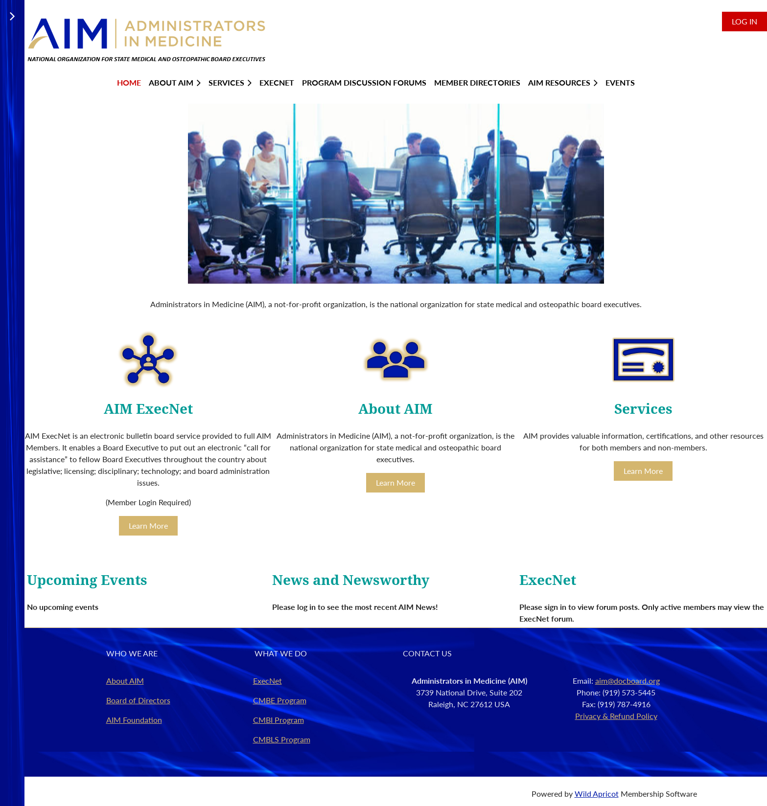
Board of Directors (138, 700)
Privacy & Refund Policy (616, 715)
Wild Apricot (597, 793)
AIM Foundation (134, 719)
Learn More (148, 525)
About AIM (125, 680)
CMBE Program (279, 700)
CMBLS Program (281, 739)
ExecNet (267, 680)
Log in (744, 21)
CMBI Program (278, 719)
